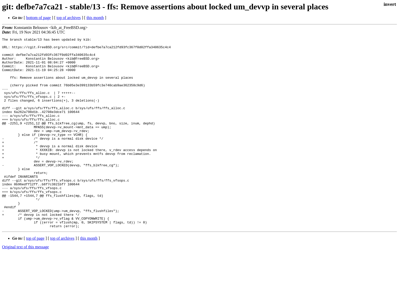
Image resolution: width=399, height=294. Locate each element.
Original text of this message (25, 285)
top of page (35, 276)
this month (95, 17)
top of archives (68, 17)
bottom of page (38, 17)
